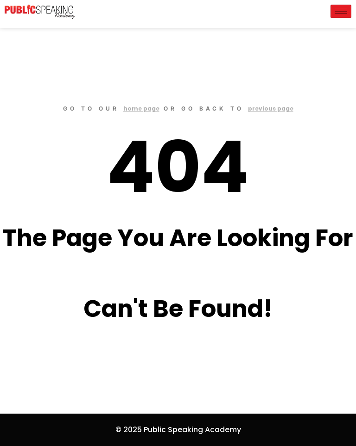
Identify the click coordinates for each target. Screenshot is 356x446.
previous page (270, 108)
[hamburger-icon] (341, 11)
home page (141, 108)
